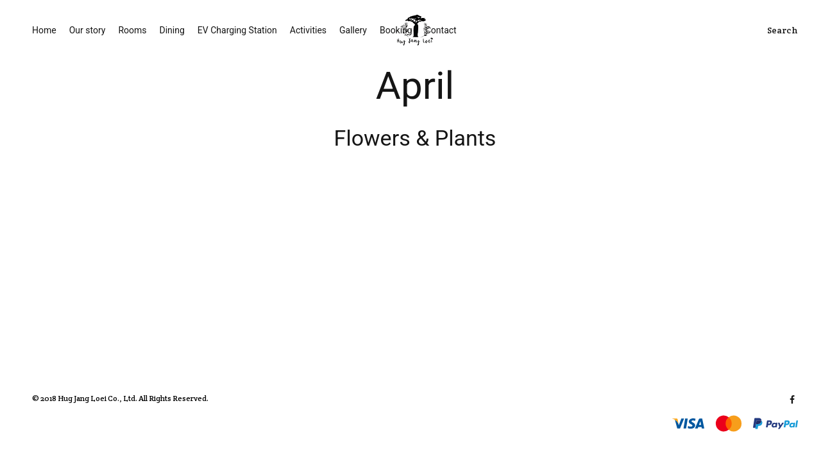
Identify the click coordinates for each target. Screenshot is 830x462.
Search (782, 30)
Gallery (353, 30)
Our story (87, 30)
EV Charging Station (237, 30)
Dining (172, 30)
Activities (308, 30)
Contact (441, 30)
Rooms (132, 30)
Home (44, 30)
